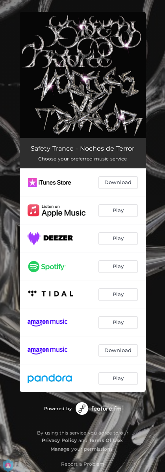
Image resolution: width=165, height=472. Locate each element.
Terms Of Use (105, 440)
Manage (60, 449)
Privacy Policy (59, 440)
